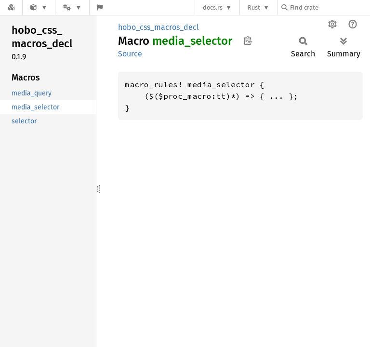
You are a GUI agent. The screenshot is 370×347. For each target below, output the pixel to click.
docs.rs (213, 7)
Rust (254, 7)
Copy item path (248, 40)
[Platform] (72, 7)
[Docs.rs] (11, 7)
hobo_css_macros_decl (158, 27)
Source (130, 53)
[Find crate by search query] (329, 7)
